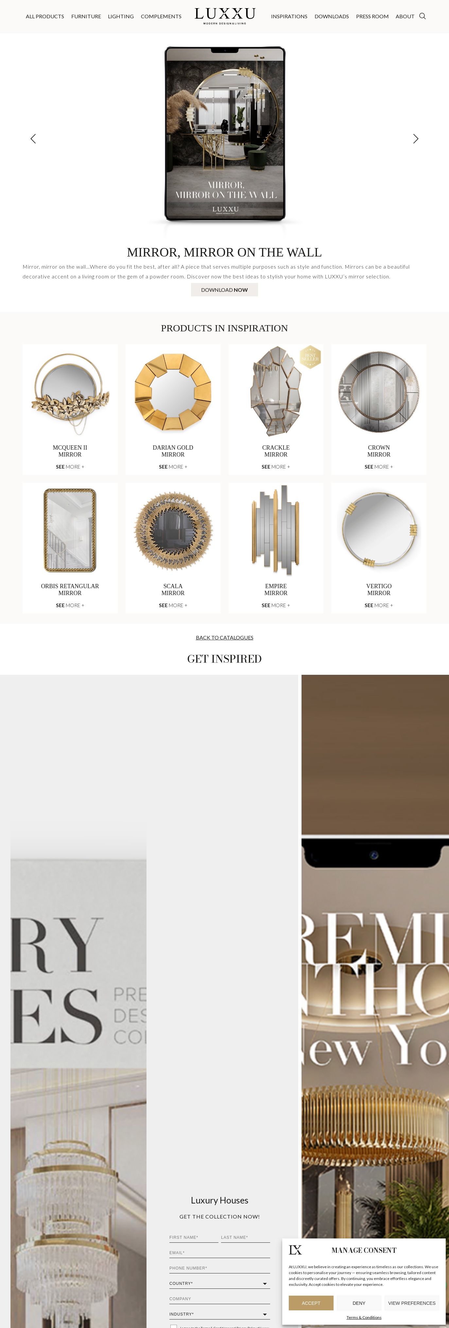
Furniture (86, 16)
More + (70, 467)
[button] (415, 138)
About (405, 16)
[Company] (219, 1299)
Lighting (121, 16)
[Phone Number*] (219, 1268)
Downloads (332, 16)
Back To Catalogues (224, 637)
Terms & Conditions (364, 1317)
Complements (161, 16)
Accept (311, 1303)
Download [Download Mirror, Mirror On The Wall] (224, 290)
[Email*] (219, 1253)
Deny (359, 1303)
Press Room (372, 16)
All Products (45, 16)
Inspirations (289, 16)
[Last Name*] (245, 1238)
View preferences (412, 1303)
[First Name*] (193, 1238)
